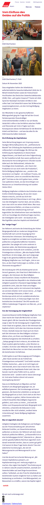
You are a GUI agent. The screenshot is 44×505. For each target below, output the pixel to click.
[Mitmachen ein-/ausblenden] (36, 14)
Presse (17, 2)
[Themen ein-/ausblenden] (37, 7)
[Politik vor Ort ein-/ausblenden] (27, 10)
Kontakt (28, 2)
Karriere (22, 2)
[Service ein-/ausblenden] (38, 10)
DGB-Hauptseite (37, 2)
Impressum (6, 503)
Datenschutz (17, 503)
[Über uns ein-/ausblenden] (28, 7)
